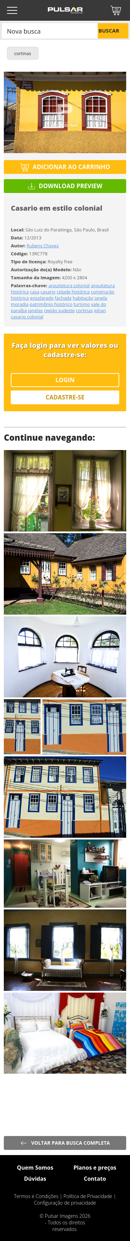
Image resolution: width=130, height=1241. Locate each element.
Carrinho (116, 10)
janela (101, 298)
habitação (83, 298)
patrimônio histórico (51, 304)
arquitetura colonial (69, 285)
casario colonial (27, 317)
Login (65, 380)
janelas (35, 310)
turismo (81, 304)
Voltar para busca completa (70, 1142)
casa (35, 292)
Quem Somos (35, 1167)
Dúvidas (35, 1178)
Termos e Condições (36, 1196)
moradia (19, 304)
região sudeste (59, 310)
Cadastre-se (65, 397)
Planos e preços (94, 1167)
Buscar (108, 30)
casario (48, 292)
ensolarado (42, 298)
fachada (63, 298)
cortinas (22, 53)
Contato (95, 1178)
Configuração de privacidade (65, 1202)
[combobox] (50, 30)
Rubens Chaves (43, 246)
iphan (100, 310)
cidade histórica (73, 292)
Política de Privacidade (87, 1196)
